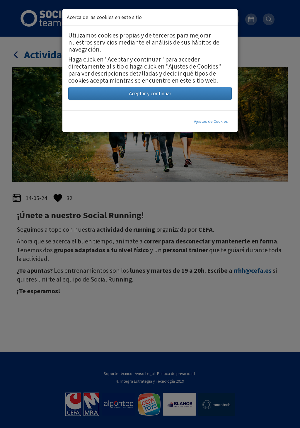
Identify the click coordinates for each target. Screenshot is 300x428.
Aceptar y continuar (150, 93)
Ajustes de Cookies (211, 121)
